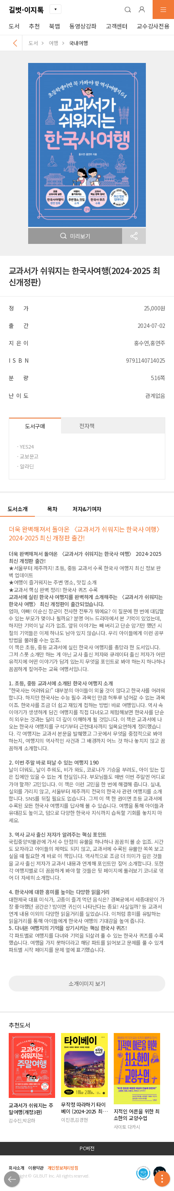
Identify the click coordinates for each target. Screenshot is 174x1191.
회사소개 (16, 1167)
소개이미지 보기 (87, 983)
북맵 (54, 26)
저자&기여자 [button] (87, 509)
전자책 (86, 426)
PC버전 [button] (87, 1148)
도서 (14, 26)
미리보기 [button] (75, 236)
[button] (127, 9)
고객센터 (117, 26)
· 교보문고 (27, 456)
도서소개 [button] (18, 509)
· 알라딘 (25, 466)
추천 (34, 26)
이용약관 (36, 1167)
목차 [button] (52, 509)
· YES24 (25, 446)
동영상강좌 (82, 26)
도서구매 (35, 426)
